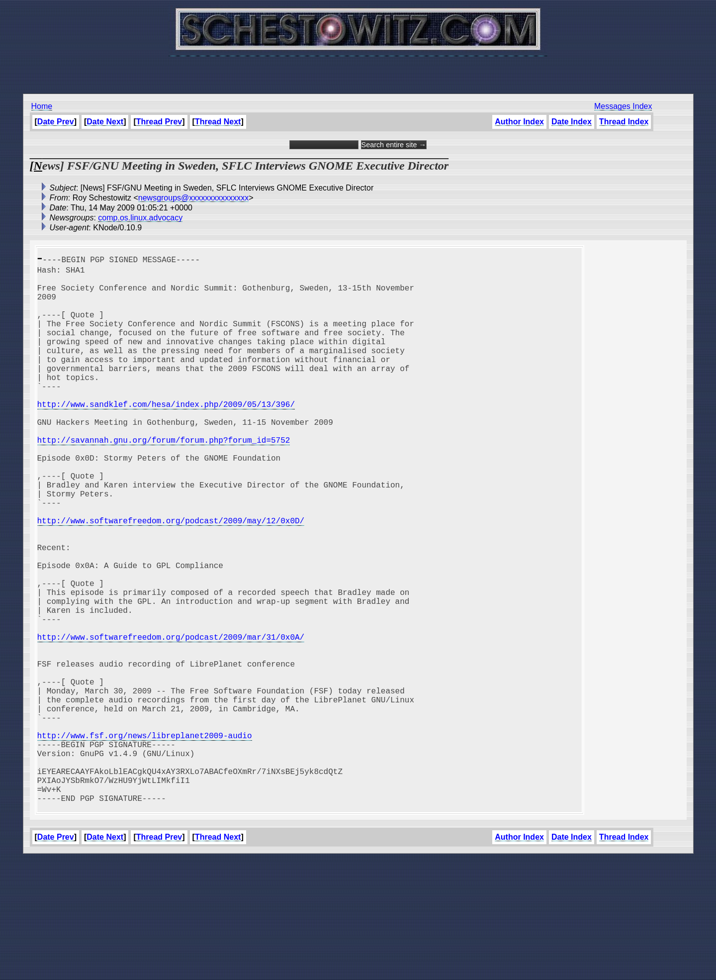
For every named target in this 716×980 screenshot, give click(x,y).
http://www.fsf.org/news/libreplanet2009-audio (144, 840)
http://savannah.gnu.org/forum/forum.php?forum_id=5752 (163, 479)
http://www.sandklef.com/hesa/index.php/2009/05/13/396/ (166, 435)
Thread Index (624, 121)
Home (42, 106)
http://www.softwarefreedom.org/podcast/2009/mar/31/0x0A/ (171, 720)
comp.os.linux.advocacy (140, 217)
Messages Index (623, 106)
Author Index (519, 121)
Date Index (571, 121)
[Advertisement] (358, 70)
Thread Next (218, 121)
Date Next (105, 121)
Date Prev (55, 121)
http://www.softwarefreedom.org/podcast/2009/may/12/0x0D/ (171, 578)
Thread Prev (159, 121)
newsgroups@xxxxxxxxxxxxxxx (193, 198)
